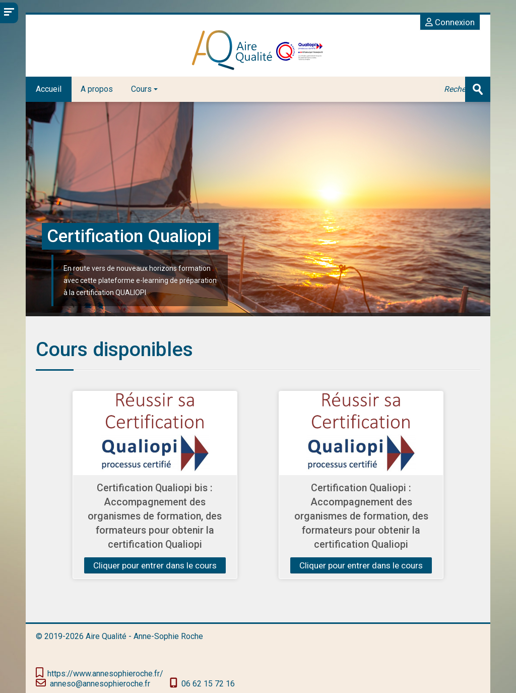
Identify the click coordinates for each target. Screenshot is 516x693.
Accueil (48, 89)
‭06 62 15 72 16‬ (208, 683)
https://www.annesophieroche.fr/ (105, 673)
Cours (144, 89)
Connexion (450, 22)
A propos (97, 89)
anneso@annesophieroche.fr (100, 683)
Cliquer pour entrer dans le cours (155, 565)
